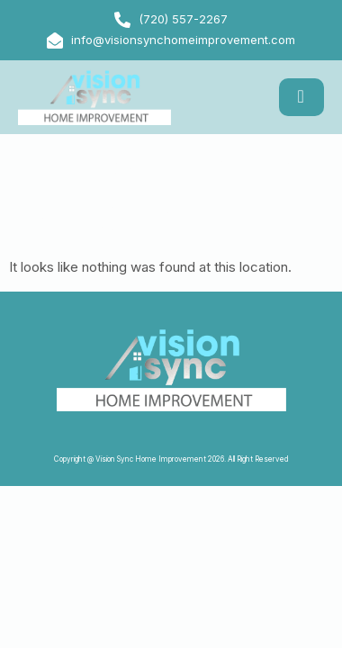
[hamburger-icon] (301, 97)
